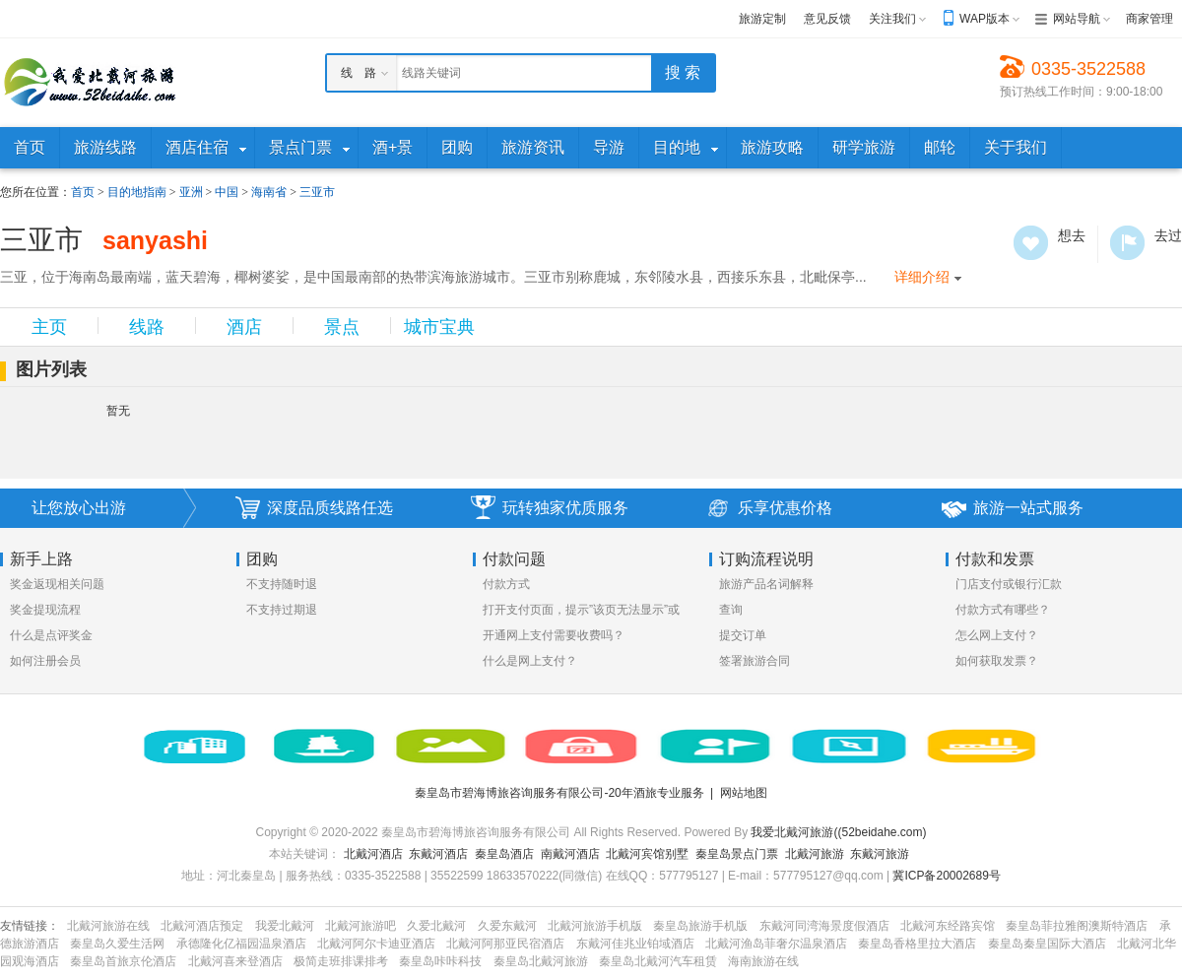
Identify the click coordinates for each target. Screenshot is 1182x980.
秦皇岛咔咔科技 (440, 961)
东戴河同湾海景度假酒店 (824, 926)
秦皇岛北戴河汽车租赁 (658, 961)
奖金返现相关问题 (57, 584)
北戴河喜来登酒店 (235, 961)
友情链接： (29, 926)
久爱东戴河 (507, 926)
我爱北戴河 (284, 926)
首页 (83, 192)
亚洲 (191, 192)
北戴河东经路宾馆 (947, 926)
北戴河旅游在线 (108, 926)
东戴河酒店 (438, 854)
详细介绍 (922, 277)
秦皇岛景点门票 (736, 854)
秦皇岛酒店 (504, 854)
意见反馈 (827, 19)
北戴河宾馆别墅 (647, 854)
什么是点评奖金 (51, 635)
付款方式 (506, 584)
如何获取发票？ (996, 661)
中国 (226, 192)
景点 (342, 327)
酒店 (244, 327)
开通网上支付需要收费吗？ (553, 635)
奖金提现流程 (45, 610)
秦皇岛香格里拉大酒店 (917, 943)
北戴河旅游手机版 (595, 926)
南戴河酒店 (570, 854)
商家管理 (1149, 19)
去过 (1127, 243)
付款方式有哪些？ (1002, 610)
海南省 (269, 192)
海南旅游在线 (763, 961)
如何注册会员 (45, 661)
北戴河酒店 (373, 854)
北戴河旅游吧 (360, 926)
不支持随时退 (281, 584)
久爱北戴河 (436, 926)
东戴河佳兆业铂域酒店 (635, 943)
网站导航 (1076, 19)
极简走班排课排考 (341, 961)
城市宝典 (439, 327)
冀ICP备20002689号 (946, 875)
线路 (146, 327)
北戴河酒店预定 (202, 926)
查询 (731, 610)
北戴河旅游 (814, 854)
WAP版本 (984, 19)
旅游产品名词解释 (766, 584)
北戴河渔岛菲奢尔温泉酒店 (776, 943)
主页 (49, 327)
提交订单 (742, 635)
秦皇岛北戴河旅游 (540, 961)
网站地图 (743, 793)
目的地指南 (136, 192)
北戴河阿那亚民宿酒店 (505, 943)
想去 (1031, 243)
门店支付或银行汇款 (1008, 584)
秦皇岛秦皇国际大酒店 (1047, 943)
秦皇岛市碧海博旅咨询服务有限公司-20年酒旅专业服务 (559, 793)
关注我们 (892, 19)
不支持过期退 (281, 610)
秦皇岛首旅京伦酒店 (123, 961)
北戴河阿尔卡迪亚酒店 (376, 943)
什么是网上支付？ (530, 661)
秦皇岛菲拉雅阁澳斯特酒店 (1077, 926)
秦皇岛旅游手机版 (700, 926)
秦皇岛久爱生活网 (117, 943)
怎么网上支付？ (996, 635)
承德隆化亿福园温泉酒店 (241, 943)
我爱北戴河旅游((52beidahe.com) (838, 832)
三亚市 (317, 192)
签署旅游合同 (754, 661)
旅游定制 (762, 19)
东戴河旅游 (879, 854)
